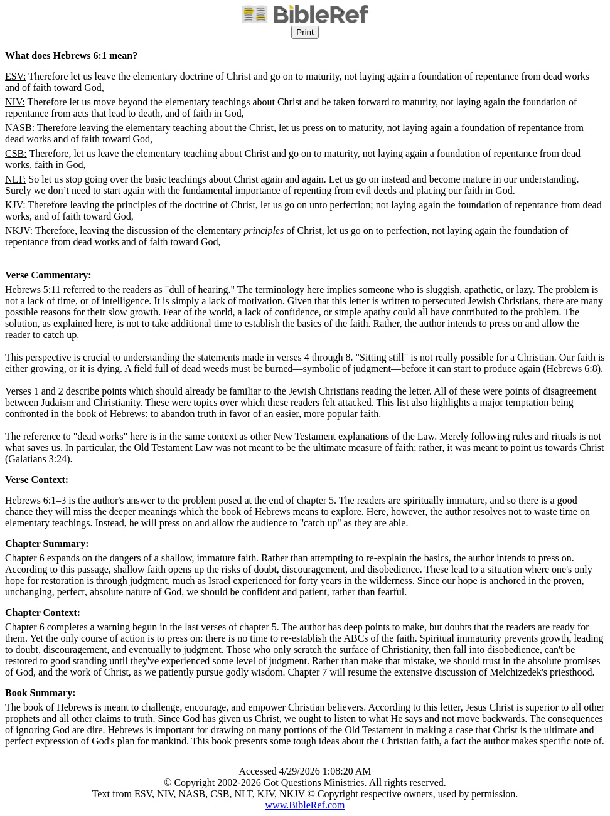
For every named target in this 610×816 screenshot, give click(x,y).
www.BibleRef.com (305, 805)
